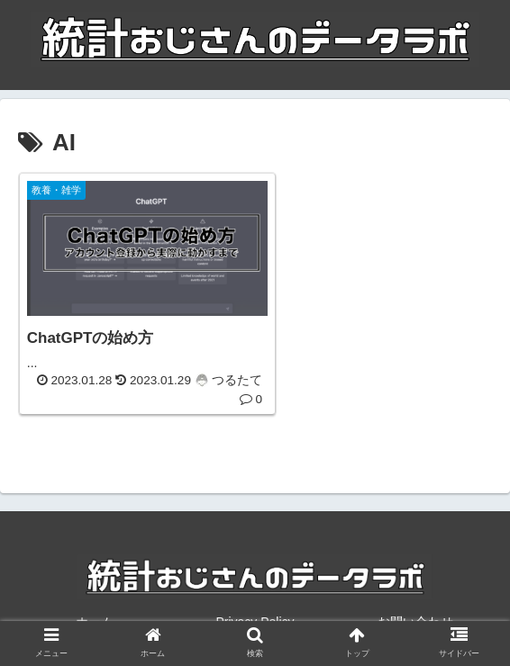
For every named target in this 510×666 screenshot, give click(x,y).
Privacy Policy (254, 608)
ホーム (95, 608)
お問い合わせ (415, 608)
